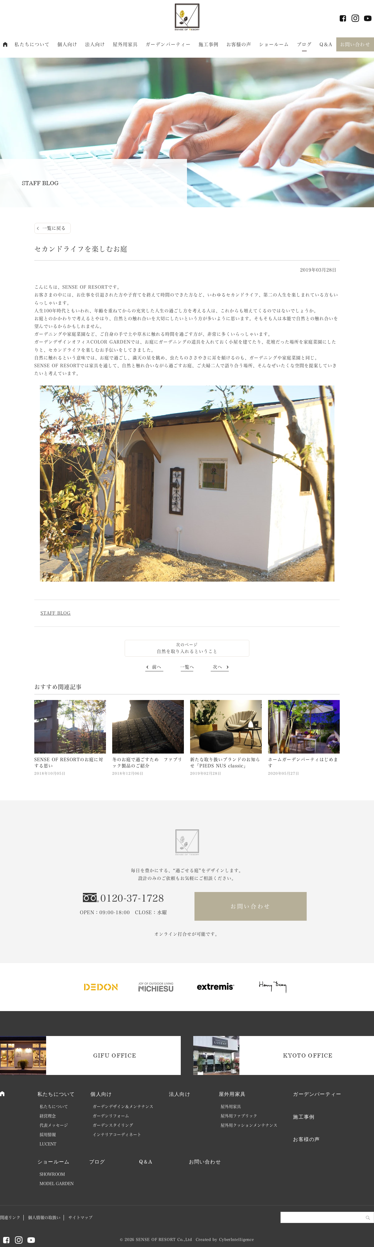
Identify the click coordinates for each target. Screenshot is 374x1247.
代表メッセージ (54, 1125)
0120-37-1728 (132, 898)
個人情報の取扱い (44, 1218)
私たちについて (32, 44)
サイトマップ (80, 1218)
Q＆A (325, 44)
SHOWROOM (52, 1174)
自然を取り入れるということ (187, 651)
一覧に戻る (54, 228)
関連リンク (10, 1218)
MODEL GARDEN (57, 1184)
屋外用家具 (125, 44)
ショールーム (274, 44)
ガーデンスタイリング (113, 1125)
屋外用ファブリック (239, 1116)
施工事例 (209, 44)
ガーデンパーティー (168, 44)
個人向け (67, 44)
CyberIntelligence (236, 1239)
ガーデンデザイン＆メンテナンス (123, 1107)
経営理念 (48, 1116)
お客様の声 (239, 44)
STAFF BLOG (56, 613)
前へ (156, 667)
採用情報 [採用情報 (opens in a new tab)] (48, 1135)
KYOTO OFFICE (308, 1055)
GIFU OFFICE (115, 1055)
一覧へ (187, 667)
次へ (217, 667)
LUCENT (48, 1144)
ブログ (304, 44)
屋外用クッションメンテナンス (249, 1125)
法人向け (95, 44)
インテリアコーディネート (117, 1135)
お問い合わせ (355, 44)
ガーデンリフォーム (111, 1116)
